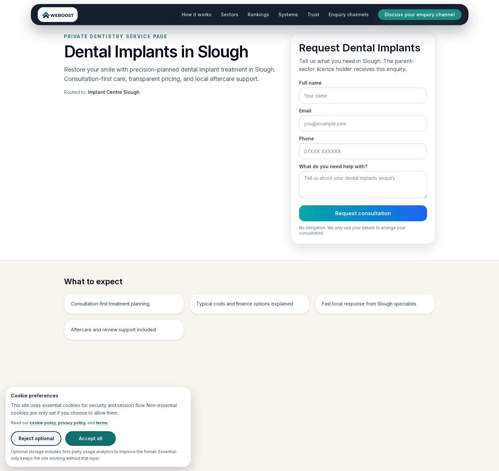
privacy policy (72, 422)
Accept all (90, 438)
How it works (197, 14)
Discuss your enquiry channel (420, 14)
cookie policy (43, 422)
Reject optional (36, 438)
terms (101, 422)
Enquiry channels (349, 14)
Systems (288, 14)
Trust (313, 14)
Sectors (229, 14)
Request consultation (363, 213)
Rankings (258, 14)
